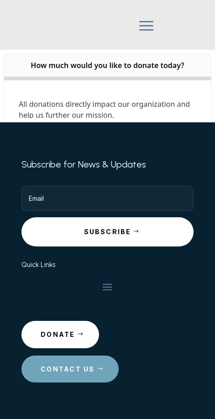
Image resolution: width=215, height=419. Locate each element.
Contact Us (67, 369)
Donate (58, 334)
